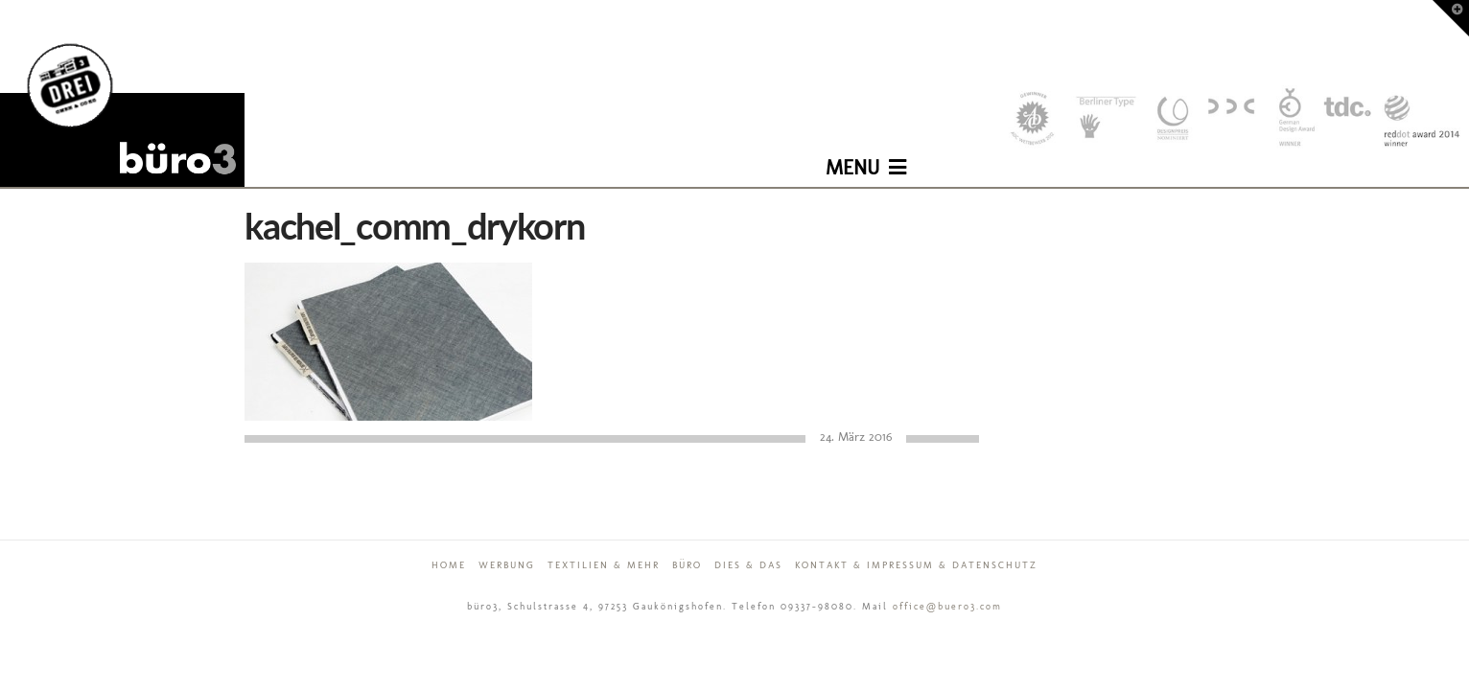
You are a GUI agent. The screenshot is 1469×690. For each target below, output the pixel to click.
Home (448, 565)
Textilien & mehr (604, 565)
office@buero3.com (947, 606)
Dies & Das (748, 565)
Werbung (506, 565)
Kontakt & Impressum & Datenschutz (916, 565)
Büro (687, 565)
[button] (866, 153)
